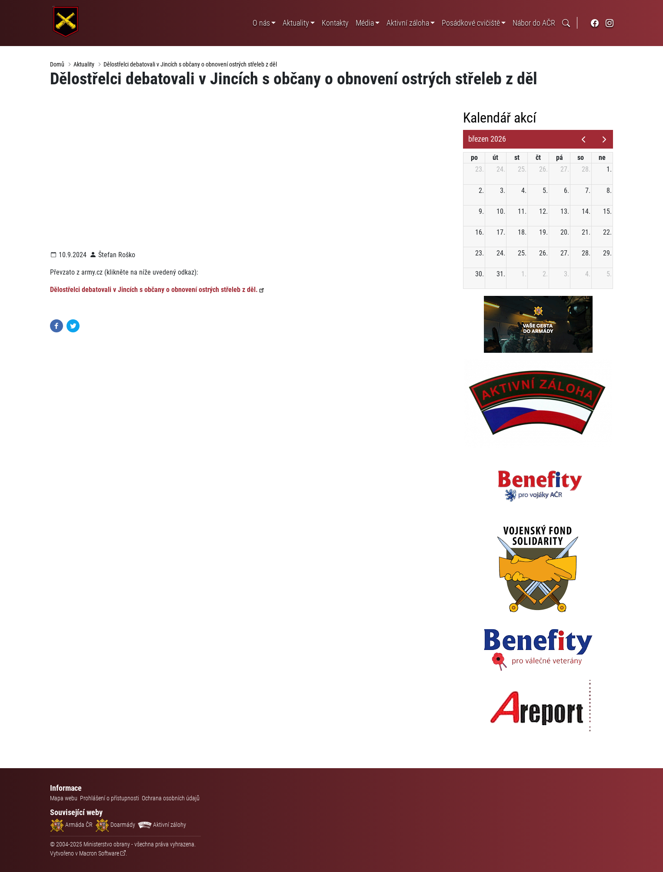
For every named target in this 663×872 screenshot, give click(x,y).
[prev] (584, 139)
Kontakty (335, 22)
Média (365, 22)
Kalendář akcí (502, 118)
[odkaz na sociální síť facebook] (595, 22)
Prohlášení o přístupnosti (109, 798)
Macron (99, 853)
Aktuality (296, 22)
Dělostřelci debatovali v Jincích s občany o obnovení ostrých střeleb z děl (190, 64)
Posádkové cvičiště (471, 22)
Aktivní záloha (407, 22)
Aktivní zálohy (162, 824)
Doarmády (115, 824)
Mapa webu (63, 798)
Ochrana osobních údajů (171, 798)
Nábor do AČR (534, 22)
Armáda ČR (71, 824)
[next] (604, 139)
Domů (57, 64)
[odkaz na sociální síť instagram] (609, 23)
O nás (261, 22)
